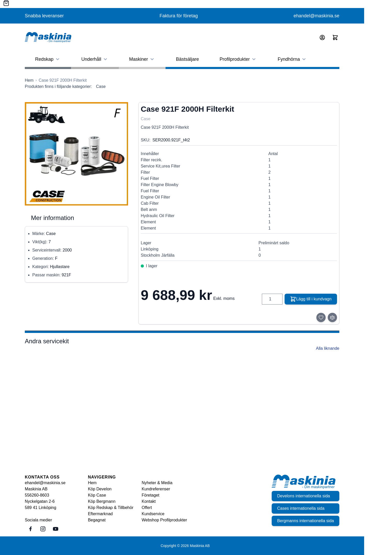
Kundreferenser (156, 489)
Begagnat (97, 520)
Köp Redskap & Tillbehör (110, 507)
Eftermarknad (100, 514)
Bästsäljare (187, 59)
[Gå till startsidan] (29, 80)
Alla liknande (327, 348)
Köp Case (97, 495)
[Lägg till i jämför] (332, 317)
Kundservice (153, 514)
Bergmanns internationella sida (304, 521)
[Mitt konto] (322, 37)
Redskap (48, 59)
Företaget (150, 495)
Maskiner (142, 59)
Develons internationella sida (302, 496)
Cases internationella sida (300, 508)
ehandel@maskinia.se (316, 15)
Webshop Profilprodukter (164, 520)
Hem (92, 483)
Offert (147, 507)
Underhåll (94, 59)
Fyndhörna (292, 59)
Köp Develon (100, 489)
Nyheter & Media (157, 483)
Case (101, 86)
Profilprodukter (238, 59)
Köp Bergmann (101, 501)
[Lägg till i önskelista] (321, 317)
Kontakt (149, 501)
